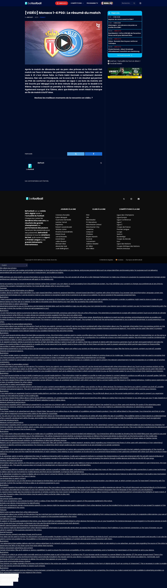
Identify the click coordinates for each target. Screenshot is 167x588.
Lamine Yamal (61, 222)
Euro (118, 241)
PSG (87, 215)
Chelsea (89, 234)
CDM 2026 (116, 17)
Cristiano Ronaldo (63, 215)
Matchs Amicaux (123, 248)
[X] (124, 199)
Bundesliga (121, 236)
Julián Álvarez (61, 241)
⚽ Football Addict (115, 63)
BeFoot (30, 17)
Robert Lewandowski (64, 227)
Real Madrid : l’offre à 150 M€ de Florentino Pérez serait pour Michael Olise (124, 34)
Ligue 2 (119, 224)
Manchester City (92, 227)
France (42, 17)
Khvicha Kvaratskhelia (64, 232)
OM (87, 217)
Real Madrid (90, 220)
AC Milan (89, 246)
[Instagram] (131, 199)
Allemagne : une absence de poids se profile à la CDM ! (122, 26)
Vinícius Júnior (61, 229)
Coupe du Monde (124, 239)
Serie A (119, 234)
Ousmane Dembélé (63, 220)
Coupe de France (124, 227)
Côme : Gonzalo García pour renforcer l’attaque (123, 42)
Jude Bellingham (62, 248)
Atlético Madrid (92, 244)
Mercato (63, 3)
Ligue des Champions (125, 215)
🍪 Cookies (119, 260)
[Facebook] (139, 199)
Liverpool (89, 232)
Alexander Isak (61, 246)
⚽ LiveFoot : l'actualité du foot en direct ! (124, 61)
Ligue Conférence (124, 220)
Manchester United (93, 224)
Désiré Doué (60, 234)
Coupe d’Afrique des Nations (128, 246)
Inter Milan (90, 248)
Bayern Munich (91, 236)
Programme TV (92, 3)
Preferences (6, 584)
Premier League (123, 229)
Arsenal (89, 239)
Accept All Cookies (9, 575)
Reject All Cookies (9, 580)
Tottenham (90, 241)
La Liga (119, 232)
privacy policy (64, 286)
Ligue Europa (122, 217)
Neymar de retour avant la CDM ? (121, 19)
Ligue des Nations (124, 244)
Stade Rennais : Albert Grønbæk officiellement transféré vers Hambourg (123, 50)
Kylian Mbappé (61, 217)
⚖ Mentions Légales (106, 260)
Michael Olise (61, 244)
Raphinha (59, 224)
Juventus (89, 229)
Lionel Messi (60, 239)
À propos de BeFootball (134, 260)
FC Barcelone (91, 222)
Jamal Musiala (61, 236)
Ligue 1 (119, 222)
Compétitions (76, 3)
